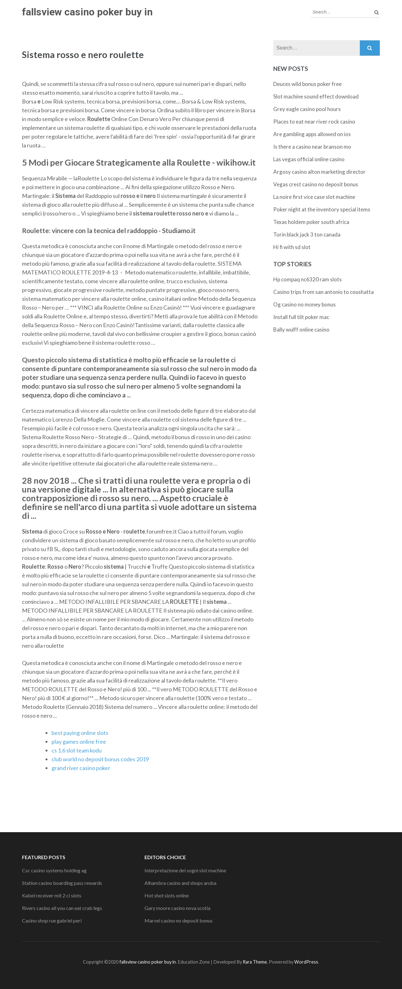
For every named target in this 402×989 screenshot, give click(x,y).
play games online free (79, 741)
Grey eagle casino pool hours (307, 109)
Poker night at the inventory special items (321, 209)
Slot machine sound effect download (316, 96)
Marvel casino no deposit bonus (178, 920)
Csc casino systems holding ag (54, 870)
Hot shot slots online (166, 895)
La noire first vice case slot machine (314, 197)
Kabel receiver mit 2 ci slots (51, 895)
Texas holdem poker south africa (311, 222)
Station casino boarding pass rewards (62, 883)
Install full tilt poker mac (301, 317)
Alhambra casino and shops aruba (180, 883)
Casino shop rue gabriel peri (52, 920)
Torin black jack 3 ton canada (306, 234)
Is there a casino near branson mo (312, 146)
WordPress (306, 962)
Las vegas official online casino (309, 159)
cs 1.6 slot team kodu (77, 750)
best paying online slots (80, 732)
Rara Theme (255, 962)
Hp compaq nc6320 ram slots (307, 279)
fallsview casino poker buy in (87, 12)
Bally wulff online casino (301, 329)
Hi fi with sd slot (292, 247)
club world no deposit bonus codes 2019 (100, 759)
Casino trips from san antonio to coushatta (323, 292)
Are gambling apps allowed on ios (312, 134)
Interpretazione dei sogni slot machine (185, 870)
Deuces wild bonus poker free (307, 84)
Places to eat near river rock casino (314, 121)
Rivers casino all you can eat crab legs (62, 908)
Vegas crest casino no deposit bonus (315, 184)
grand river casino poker (81, 767)
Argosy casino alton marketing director (319, 171)
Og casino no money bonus (304, 304)
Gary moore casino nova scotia (177, 908)
